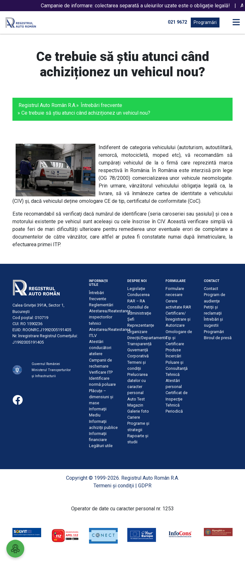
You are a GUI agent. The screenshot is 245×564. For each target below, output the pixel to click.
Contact (211, 288)
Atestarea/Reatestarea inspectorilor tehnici (109, 317)
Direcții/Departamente (147, 337)
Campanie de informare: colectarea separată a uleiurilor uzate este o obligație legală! (140, 6)
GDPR (145, 486)
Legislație (136, 288)
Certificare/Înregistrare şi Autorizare (178, 319)
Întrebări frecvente (101, 105)
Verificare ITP (101, 372)
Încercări (173, 356)
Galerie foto (138, 411)
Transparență (139, 343)
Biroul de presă (218, 337)
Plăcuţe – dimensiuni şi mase (101, 396)
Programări (205, 22)
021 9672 (177, 22)
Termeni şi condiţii (113, 486)
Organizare (137, 331)
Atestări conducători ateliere (100, 347)
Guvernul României (46, 364)
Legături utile (101, 445)
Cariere (133, 417)
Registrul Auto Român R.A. (47, 105)
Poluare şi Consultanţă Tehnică (177, 368)
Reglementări (101, 304)
